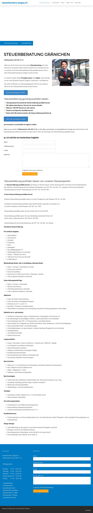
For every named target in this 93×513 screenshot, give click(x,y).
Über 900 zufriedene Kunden (16, 119)
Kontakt (78, 2)
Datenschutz (12, 508)
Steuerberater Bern (9, 488)
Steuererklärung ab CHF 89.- (15, 93)
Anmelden (88, 510)
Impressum (5, 508)
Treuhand (55, 2)
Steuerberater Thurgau (10, 495)
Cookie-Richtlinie (20, 508)
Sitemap (27, 508)
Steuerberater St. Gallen (10, 493)
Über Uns (69, 2)
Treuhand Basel (8, 483)
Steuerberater (45, 2)
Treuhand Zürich (8, 485)
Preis (62, 2)
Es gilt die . (32, 170)
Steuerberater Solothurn (10, 490)
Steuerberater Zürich (9, 497)
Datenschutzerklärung (35, 170)
